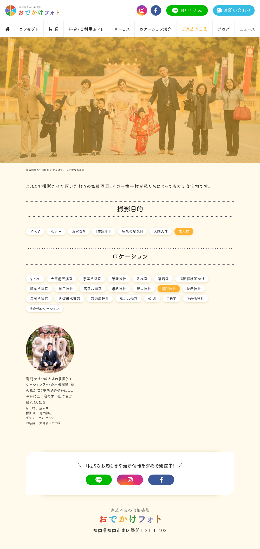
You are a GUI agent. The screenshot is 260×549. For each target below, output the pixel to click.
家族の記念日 (132, 231)
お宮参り (78, 231)
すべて (35, 231)
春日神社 (119, 289)
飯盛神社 (119, 279)
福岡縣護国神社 (192, 279)
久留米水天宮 (69, 298)
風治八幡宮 (128, 298)
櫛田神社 (65, 289)
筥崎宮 (163, 279)
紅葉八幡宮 (39, 289)
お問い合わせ (233, 10)
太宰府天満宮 (62, 279)
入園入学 (160, 231)
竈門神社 (168, 289)
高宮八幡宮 (92, 289)
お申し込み (186, 11)
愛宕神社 (193, 289)
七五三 (56, 231)
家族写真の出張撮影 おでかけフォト (46, 170)
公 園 (152, 298)
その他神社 (195, 298)
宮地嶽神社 (100, 298)
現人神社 (143, 289)
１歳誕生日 (104, 231)
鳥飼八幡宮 (39, 298)
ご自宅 (172, 298)
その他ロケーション (44, 308)
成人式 (183, 231)
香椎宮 (141, 279)
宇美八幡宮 (92, 279)
